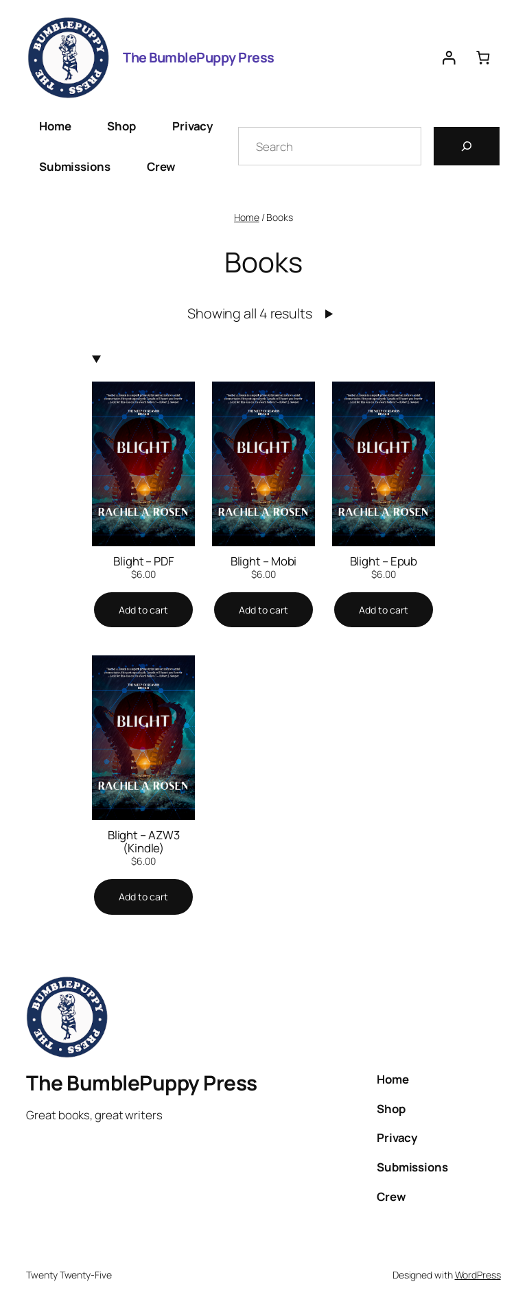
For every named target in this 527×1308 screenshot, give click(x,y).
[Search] (467, 146)
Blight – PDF (143, 561)
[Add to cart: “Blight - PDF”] (143, 610)
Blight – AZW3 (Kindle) (144, 841)
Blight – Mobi (264, 561)
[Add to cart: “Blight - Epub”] (383, 610)
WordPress (478, 1274)
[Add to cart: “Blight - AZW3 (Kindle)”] (143, 897)
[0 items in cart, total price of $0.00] (483, 57)
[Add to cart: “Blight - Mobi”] (263, 610)
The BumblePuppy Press (198, 57)
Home (246, 217)
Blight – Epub (384, 561)
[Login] (448, 57)
